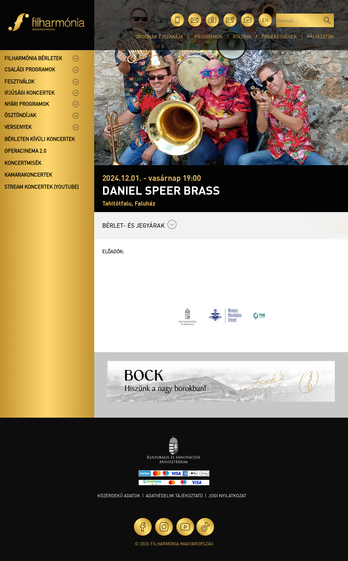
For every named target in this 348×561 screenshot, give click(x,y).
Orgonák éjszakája (159, 36)
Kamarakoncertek (28, 174)
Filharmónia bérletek (33, 58)
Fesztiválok (19, 81)
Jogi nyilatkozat (227, 495)
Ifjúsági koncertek (29, 92)
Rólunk (242, 36)
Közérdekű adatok (118, 495)
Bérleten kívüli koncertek (39, 139)
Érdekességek (279, 36)
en (265, 20)
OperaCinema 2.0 (25, 150)
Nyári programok (26, 104)
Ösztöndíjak (20, 115)
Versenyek (18, 127)
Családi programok (29, 69)
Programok (209, 36)
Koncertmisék (22, 163)
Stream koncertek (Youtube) (41, 186)
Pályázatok (320, 36)
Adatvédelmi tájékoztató (174, 495)
